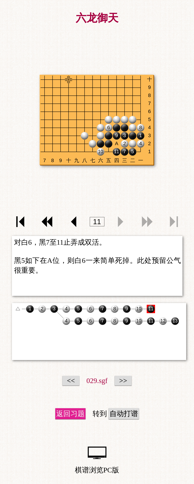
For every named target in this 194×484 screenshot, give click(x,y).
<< (70, 381)
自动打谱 (124, 414)
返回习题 (70, 414)
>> (123, 381)
